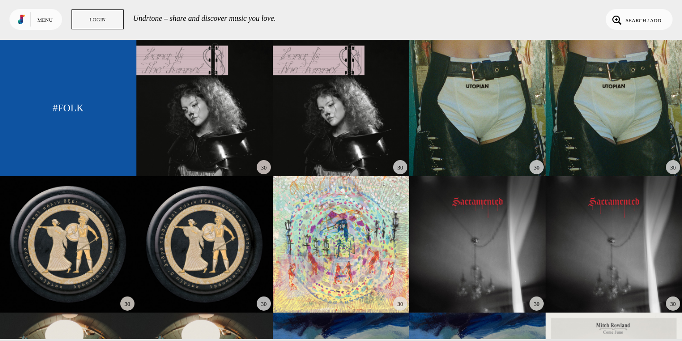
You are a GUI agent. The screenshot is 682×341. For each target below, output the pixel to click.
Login (98, 19)
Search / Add (635, 19)
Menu (45, 20)
